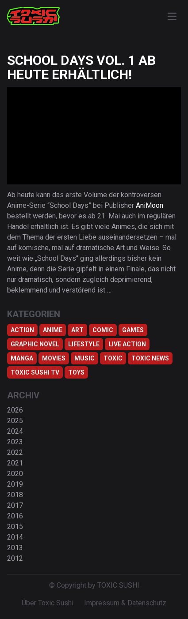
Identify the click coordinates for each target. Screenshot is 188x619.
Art (77, 330)
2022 (15, 452)
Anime (52, 330)
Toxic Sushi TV (35, 372)
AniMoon (149, 205)
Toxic (113, 358)
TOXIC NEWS (150, 358)
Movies (53, 358)
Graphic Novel (35, 344)
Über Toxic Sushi (47, 603)
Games (133, 330)
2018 (15, 495)
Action (22, 330)
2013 (15, 548)
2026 (15, 410)
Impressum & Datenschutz (125, 603)
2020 (15, 473)
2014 (15, 537)
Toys (76, 372)
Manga (22, 358)
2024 (15, 431)
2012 (15, 558)
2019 (15, 484)
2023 (15, 442)
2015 (15, 526)
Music (84, 358)
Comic (102, 330)
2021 (15, 463)
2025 (15, 420)
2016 (15, 516)
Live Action (127, 344)
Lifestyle (84, 344)
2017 (15, 505)
